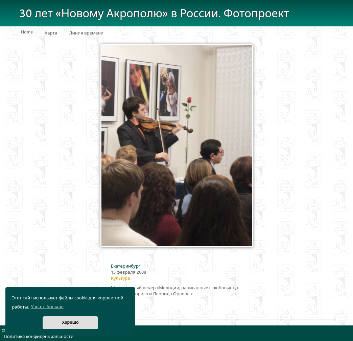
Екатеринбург (126, 266)
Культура (120, 278)
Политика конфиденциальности (38, 336)
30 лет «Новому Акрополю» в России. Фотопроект (154, 14)
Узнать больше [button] (47, 306)
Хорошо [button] (70, 322)
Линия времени (86, 33)
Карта (51, 33)
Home (27, 32)
